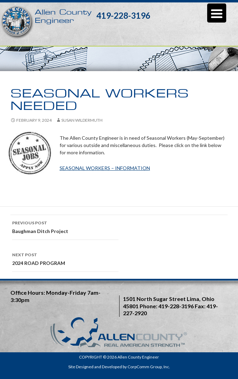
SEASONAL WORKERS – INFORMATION (105, 168)
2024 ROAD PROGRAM (65, 258)
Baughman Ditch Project (65, 226)
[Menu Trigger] (216, 13)
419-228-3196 (123, 15)
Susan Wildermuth (82, 120)
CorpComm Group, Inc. (148, 366)
